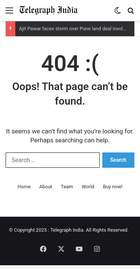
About (45, 186)
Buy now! (112, 186)
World (88, 186)
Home (24, 186)
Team (67, 186)
